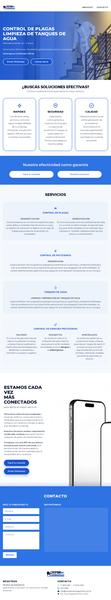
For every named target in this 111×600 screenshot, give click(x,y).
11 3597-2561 (65, 585)
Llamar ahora (41, 62)
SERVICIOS (87, 7)
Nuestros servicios (79, 174)
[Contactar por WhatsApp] (55, 1)
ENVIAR (10, 555)
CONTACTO (102, 7)
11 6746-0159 (78, 585)
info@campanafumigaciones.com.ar (75, 591)
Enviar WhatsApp (16, 62)
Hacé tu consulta (31, 174)
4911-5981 (64, 588)
